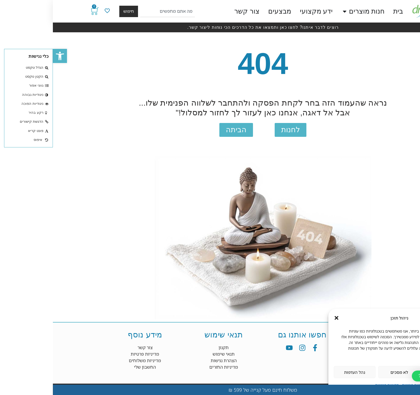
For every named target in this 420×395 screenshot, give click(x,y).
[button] (7, 56)
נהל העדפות (301, 372)
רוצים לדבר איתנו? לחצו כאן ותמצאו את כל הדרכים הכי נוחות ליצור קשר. (210, 27)
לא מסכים (346, 372)
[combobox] (114, 11)
